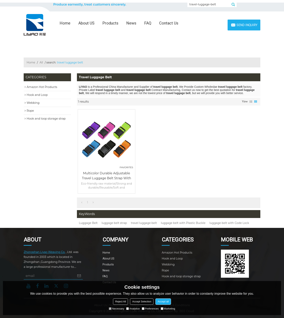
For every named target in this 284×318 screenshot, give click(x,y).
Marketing (168, 308)
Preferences (150, 308)
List (250, 102)
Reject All (120, 301)
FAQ (147, 23)
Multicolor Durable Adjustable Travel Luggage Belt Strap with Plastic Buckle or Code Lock (106, 176)
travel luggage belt (144, 223)
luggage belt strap (114, 223)
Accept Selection (141, 301)
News (131, 23)
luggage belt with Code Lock (229, 223)
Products (110, 23)
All (41, 62)
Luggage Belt (88, 223)
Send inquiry (246, 25)
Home (65, 23)
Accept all (163, 301)
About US (86, 23)
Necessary (116, 308)
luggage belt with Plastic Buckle (183, 223)
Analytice (133, 308)
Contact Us (168, 23)
